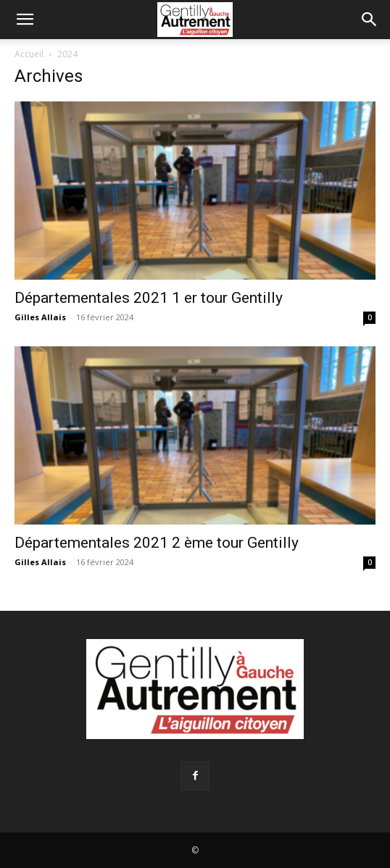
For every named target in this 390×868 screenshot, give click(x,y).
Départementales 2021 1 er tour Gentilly (148, 297)
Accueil (28, 54)
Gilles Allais (40, 317)
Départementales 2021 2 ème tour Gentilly (156, 542)
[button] (24, 19)
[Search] (369, 19)
